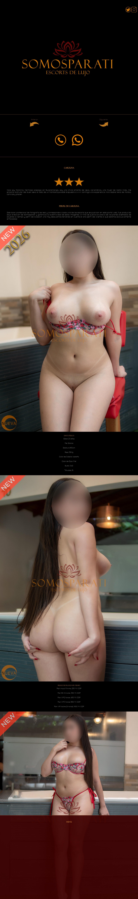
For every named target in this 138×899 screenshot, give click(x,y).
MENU (69, 822)
